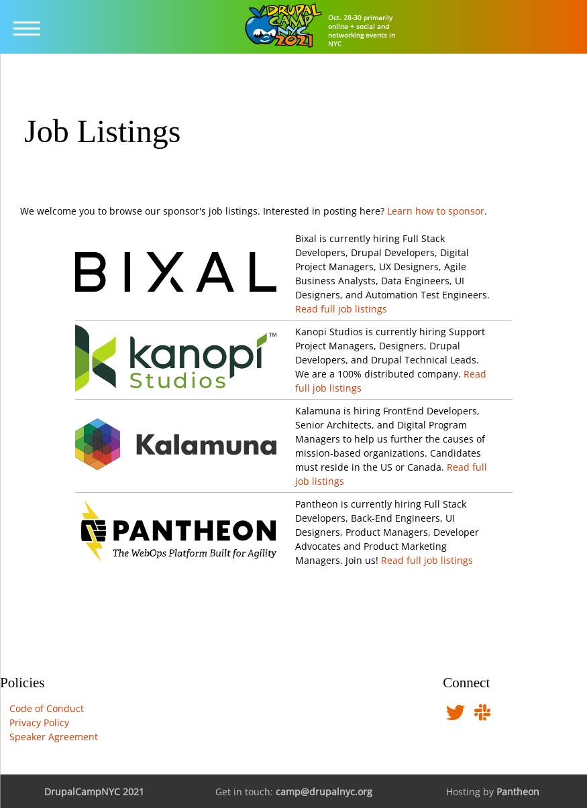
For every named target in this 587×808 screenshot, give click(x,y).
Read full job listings (341, 308)
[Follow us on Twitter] (455, 715)
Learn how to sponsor (435, 211)
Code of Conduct (46, 708)
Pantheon (517, 791)
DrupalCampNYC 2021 (94, 791)
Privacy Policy (39, 722)
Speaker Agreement (53, 736)
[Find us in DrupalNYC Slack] (482, 715)
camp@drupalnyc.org (324, 791)
